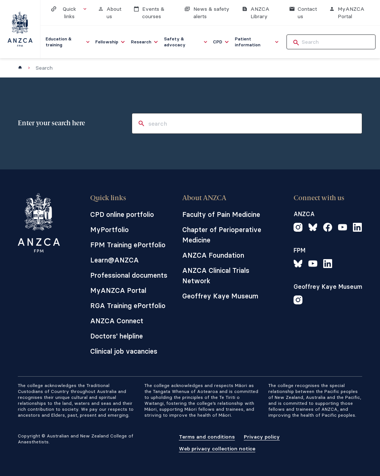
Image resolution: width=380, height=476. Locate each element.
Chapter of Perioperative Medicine (221, 234)
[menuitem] (68, 42)
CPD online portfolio (122, 214)
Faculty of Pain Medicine (221, 214)
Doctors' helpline (116, 336)
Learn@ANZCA (114, 260)
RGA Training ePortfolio (128, 305)
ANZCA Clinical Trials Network (215, 275)
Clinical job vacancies (123, 351)
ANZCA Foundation (213, 255)
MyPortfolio (109, 229)
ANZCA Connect (116, 321)
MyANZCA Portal (118, 290)
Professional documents (128, 275)
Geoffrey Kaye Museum (220, 296)
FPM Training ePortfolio (128, 245)
